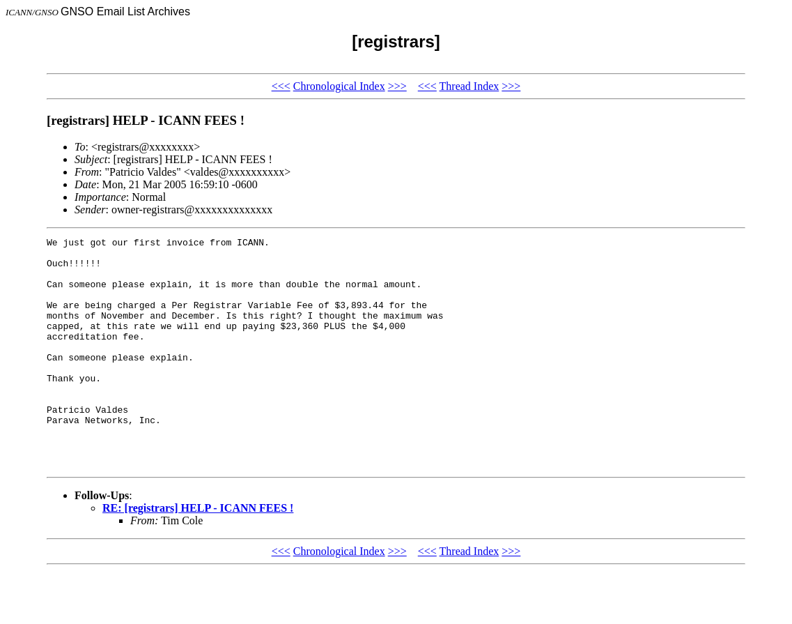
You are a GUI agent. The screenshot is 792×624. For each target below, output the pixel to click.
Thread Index (469, 86)
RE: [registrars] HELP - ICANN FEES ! (197, 554)
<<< (281, 86)
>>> (397, 86)
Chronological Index (339, 86)
